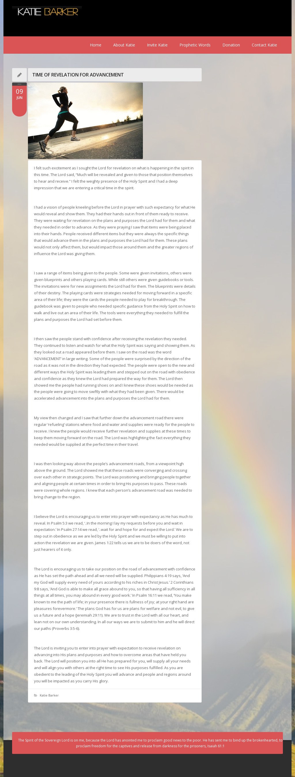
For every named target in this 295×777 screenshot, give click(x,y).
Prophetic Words (195, 45)
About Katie (124, 45)
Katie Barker (49, 695)
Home (95, 45)
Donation (231, 45)
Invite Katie (157, 45)
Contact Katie (264, 45)
